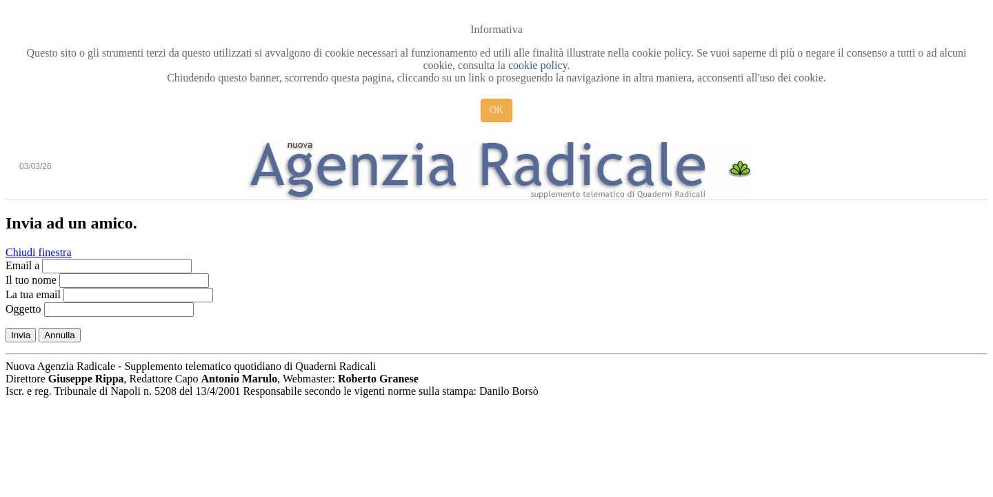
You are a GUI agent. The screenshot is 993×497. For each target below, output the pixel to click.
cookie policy (538, 65)
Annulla (59, 335)
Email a (22, 265)
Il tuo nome (31, 280)
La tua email (33, 294)
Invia (20, 335)
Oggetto (23, 309)
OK (496, 110)
